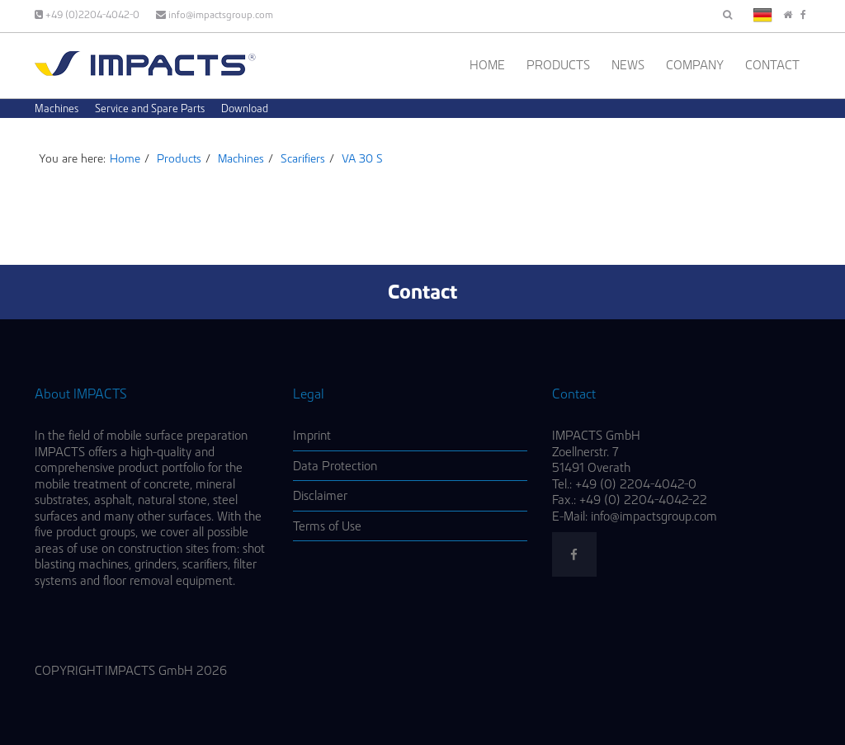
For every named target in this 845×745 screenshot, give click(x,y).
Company (695, 65)
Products (558, 65)
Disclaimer (320, 495)
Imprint (312, 435)
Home (487, 65)
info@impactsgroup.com (214, 14)
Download (244, 108)
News (627, 65)
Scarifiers (303, 158)
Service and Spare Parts (150, 108)
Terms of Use (327, 526)
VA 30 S (362, 158)
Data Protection (335, 466)
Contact (772, 65)
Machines (56, 108)
